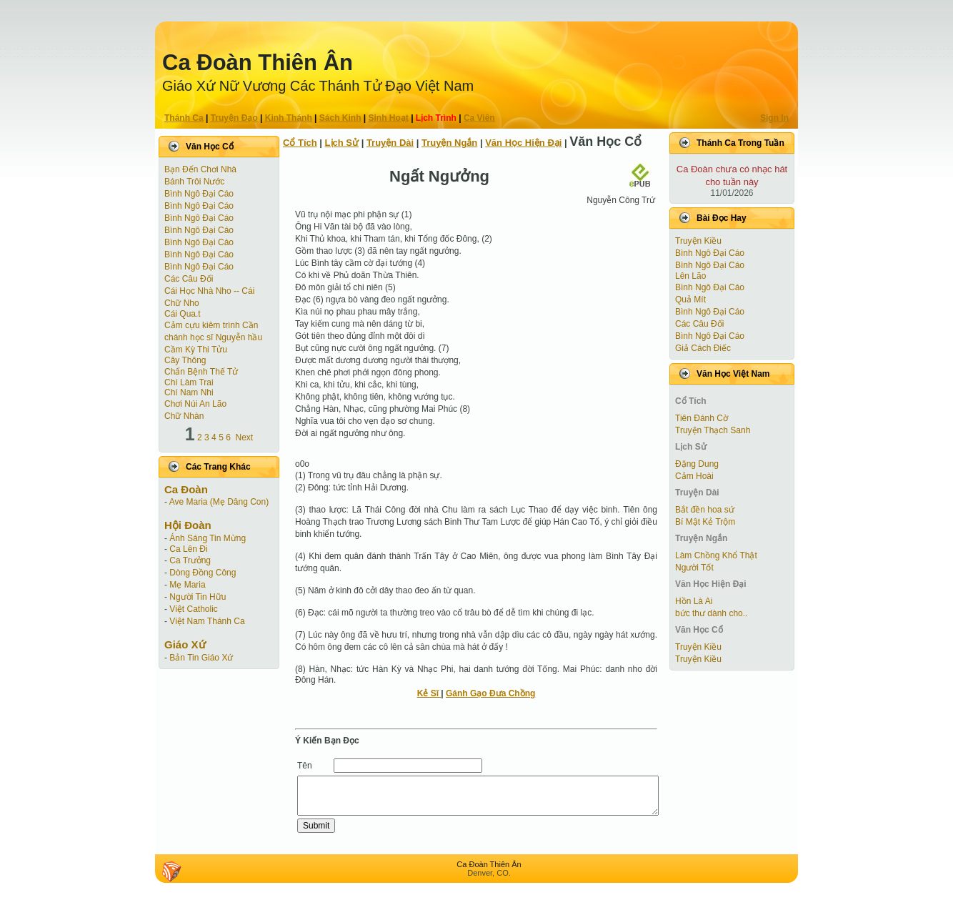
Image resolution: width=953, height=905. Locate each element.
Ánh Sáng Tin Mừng (207, 538)
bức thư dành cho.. (711, 613)
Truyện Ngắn (449, 142)
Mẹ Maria (187, 585)
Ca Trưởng (190, 560)
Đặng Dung (697, 464)
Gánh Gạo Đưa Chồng (490, 693)
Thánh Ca (184, 118)
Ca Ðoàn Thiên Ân (257, 62)
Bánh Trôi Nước (194, 182)
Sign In (774, 118)
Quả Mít (690, 300)
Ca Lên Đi (188, 549)
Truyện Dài (390, 142)
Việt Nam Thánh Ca (206, 621)
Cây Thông (185, 360)
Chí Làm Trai (189, 382)
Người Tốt (694, 568)
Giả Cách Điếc (703, 348)
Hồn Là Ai (693, 601)
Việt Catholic (193, 609)
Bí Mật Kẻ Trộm (705, 522)
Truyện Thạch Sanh (712, 430)
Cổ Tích (300, 142)
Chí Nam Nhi (189, 392)
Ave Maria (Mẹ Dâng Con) (219, 502)
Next (245, 437)
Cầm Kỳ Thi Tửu (195, 350)
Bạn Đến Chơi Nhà (200, 169)
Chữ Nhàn (184, 416)
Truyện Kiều (698, 241)
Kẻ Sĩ (429, 693)
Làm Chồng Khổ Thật (716, 555)
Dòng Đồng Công (202, 573)
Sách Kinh (340, 118)
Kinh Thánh (288, 118)
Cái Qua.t (182, 314)
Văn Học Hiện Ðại (523, 142)
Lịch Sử (342, 142)
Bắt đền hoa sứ (704, 510)
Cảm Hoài (694, 476)
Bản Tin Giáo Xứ (201, 658)
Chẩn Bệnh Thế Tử (201, 372)
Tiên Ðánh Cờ (701, 418)
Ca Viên (479, 118)
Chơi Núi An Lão (195, 404)
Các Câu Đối (188, 279)
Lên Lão (690, 276)
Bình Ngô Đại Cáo (199, 194)
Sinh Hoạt (389, 118)
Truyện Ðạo (234, 118)
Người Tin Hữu (197, 597)
